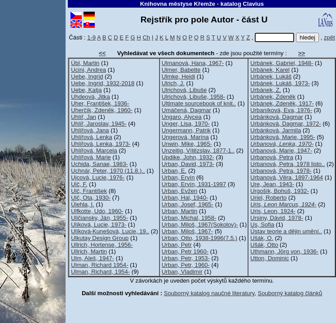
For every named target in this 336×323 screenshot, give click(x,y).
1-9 (91, 37)
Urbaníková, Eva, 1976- (281, 110)
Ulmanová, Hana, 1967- (193, 63)
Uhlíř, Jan (83, 116)
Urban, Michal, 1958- (189, 217)
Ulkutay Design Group (99, 238)
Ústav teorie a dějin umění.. (286, 231)
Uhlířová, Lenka (91, 137)
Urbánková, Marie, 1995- (282, 137)
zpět (329, 37)
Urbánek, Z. (265, 90)
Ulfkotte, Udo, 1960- (97, 211)
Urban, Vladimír (182, 271)
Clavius (253, 3)
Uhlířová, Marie (91, 157)
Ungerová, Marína (185, 137)
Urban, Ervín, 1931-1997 (194, 184)
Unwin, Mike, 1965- (187, 143)
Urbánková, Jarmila (275, 130)
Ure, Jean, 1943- (272, 184)
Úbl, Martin (85, 63)
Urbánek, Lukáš (271, 76)
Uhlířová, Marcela (94, 150)
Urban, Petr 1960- (185, 251)
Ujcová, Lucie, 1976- (98, 177)
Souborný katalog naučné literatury (209, 293)
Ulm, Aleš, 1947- (92, 258)
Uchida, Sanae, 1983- (99, 164)
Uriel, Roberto (268, 197)
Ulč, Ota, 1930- (91, 197)
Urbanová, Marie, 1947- (281, 150)
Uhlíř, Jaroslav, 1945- (99, 123)
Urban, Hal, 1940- (185, 197)
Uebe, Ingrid (87, 76)
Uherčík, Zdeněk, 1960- (102, 110)
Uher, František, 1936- (100, 103)
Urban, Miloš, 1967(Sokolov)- (200, 224)
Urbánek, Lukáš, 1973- (280, 83)
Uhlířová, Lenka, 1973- (101, 143)
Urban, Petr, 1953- (186, 258)
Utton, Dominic (269, 258)
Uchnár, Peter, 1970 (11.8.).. (108, 170)
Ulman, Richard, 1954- (100, 271)
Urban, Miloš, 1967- (187, 231)
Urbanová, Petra (271, 157)
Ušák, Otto (264, 244)
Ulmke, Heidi (178, 76)
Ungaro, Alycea (182, 116)
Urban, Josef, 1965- (187, 204)
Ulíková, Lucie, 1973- (98, 224)
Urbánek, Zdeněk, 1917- (282, 103)
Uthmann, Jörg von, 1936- (284, 251)
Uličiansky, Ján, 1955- (99, 217)
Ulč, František (89, 191)
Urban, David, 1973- (188, 164)
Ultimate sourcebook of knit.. (199, 103)
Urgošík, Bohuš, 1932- (279, 191)
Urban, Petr (177, 244)
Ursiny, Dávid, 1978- (276, 217)
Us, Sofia (262, 224)
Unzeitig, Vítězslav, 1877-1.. (198, 150)
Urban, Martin (179, 211)
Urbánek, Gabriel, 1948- (281, 63)
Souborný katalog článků (290, 293)
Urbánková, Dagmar (276, 116)
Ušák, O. (261, 238)
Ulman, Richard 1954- (99, 265)
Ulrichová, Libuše (184, 90)
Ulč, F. (79, 184)
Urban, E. (174, 170)
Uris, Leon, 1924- (273, 211)
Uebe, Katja (86, 90)
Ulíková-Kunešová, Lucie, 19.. (110, 231)
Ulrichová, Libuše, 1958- (193, 96)
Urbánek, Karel (269, 69)
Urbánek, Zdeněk (273, 96)
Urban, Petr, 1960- (186, 265)
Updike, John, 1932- (188, 157)
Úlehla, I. (82, 204)
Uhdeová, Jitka (90, 96)
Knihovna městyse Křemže (177, 3)
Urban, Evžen (179, 191)
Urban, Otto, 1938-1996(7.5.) (199, 238)
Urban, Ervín (178, 177)
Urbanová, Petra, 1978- (280, 170)
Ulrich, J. (173, 83)
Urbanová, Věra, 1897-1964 (286, 177)
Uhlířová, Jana (90, 130)
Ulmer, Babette (181, 69)
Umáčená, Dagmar (186, 110)
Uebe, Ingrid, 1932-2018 (102, 83)
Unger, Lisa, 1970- (186, 123)
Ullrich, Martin (89, 251)
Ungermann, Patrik (186, 130)
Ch (146, 37)
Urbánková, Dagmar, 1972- (285, 123)
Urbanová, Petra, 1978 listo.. (287, 164)
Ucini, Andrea (88, 69)
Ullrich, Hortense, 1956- (102, 244)
